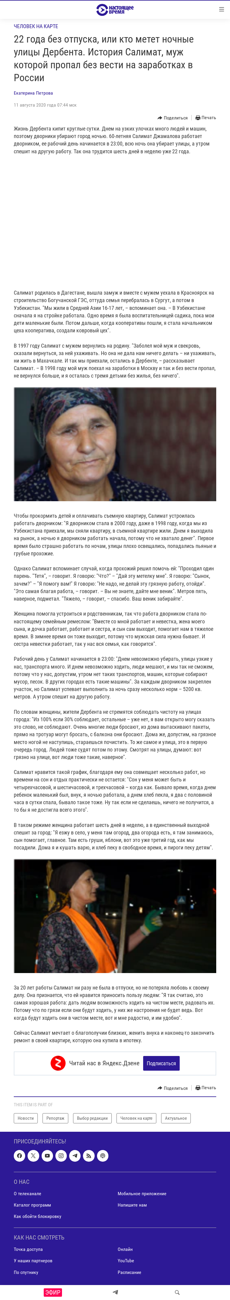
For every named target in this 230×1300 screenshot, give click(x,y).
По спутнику (26, 1272)
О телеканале (27, 1193)
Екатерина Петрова (33, 93)
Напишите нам (132, 1204)
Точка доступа (28, 1249)
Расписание (129, 1272)
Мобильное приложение (142, 1193)
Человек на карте (36, 26)
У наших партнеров (33, 1260)
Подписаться (161, 1063)
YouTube (126, 1260)
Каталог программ (32, 1204)
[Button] (173, 118)
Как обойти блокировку (37, 1216)
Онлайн (125, 1249)
